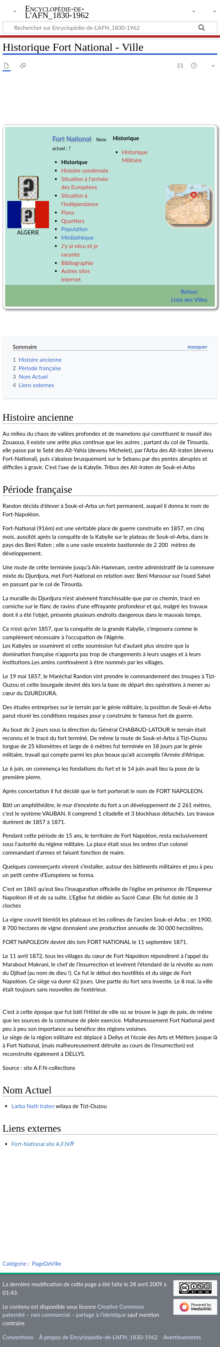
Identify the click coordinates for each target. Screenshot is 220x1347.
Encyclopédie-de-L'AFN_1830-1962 (57, 12)
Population (74, 229)
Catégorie (15, 1263)
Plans (67, 212)
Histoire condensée (84, 170)
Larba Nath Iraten (32, 1106)
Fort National (71, 139)
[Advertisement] (110, 1199)
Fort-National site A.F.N (40, 1144)
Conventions (18, 1337)
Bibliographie (77, 262)
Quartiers (72, 221)
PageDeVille (46, 1263)
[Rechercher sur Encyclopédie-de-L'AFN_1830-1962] (110, 27)
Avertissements (182, 1337)
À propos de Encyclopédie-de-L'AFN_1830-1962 (98, 1337)
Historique (74, 162)
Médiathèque (77, 237)
